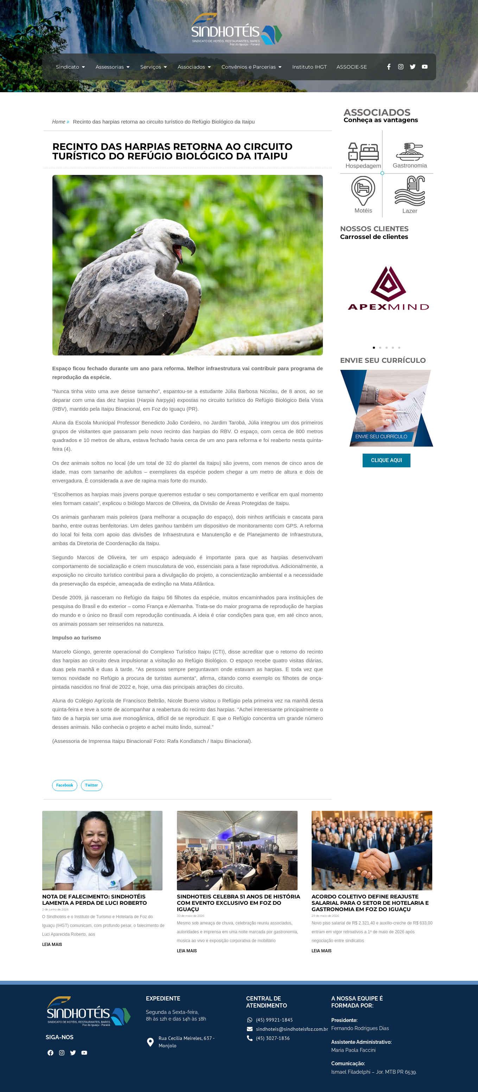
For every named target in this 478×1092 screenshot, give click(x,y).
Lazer (410, 211)
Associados (195, 67)
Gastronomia (410, 165)
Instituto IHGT (309, 67)
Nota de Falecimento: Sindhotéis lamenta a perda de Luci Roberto (94, 899)
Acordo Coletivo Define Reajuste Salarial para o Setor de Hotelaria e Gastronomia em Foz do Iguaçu (370, 903)
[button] (65, 785)
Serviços (154, 67)
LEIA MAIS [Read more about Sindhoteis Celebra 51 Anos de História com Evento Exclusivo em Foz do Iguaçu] (187, 950)
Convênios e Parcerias (252, 67)
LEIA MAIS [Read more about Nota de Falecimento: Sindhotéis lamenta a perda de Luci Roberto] (52, 944)
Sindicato (71, 67)
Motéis (363, 210)
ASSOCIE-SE (352, 67)
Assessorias (113, 67)
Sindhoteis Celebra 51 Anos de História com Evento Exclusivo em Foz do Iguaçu (238, 903)
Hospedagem (363, 166)
